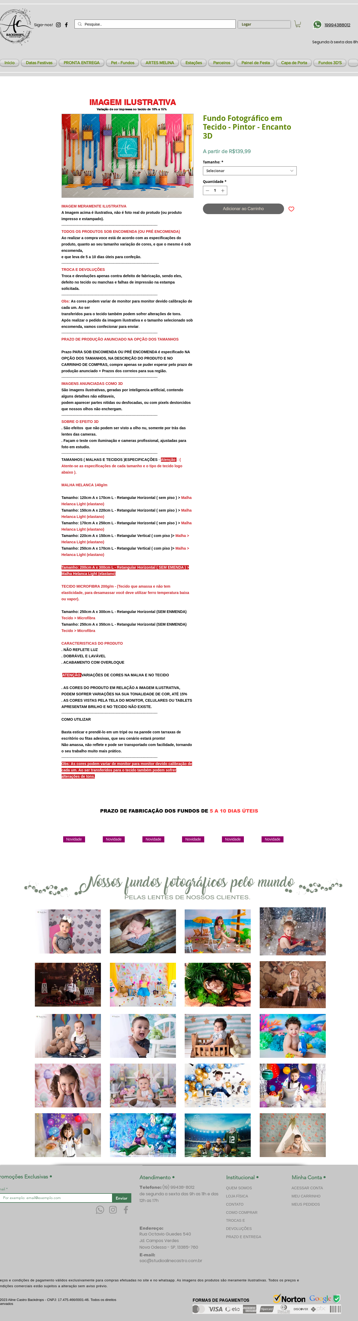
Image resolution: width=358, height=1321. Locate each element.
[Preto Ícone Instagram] (58, 25)
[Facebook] (126, 1210)
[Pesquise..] (154, 24)
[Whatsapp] (100, 1210)
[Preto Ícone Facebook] (66, 25)
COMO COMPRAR (242, 1212)
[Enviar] (121, 1198)
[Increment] (223, 190)
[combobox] (250, 170)
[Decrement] (207, 190)
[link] (298, 24)
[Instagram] (113, 1210)
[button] (39, 62)
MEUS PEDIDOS (306, 1204)
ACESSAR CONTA (307, 1188)
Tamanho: (213, 162)
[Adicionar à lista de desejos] (291, 209)
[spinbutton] (215, 190)
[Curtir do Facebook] (252, 798)
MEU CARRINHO (306, 1196)
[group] (181, 855)
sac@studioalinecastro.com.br (171, 1261)
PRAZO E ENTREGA (243, 1237)
